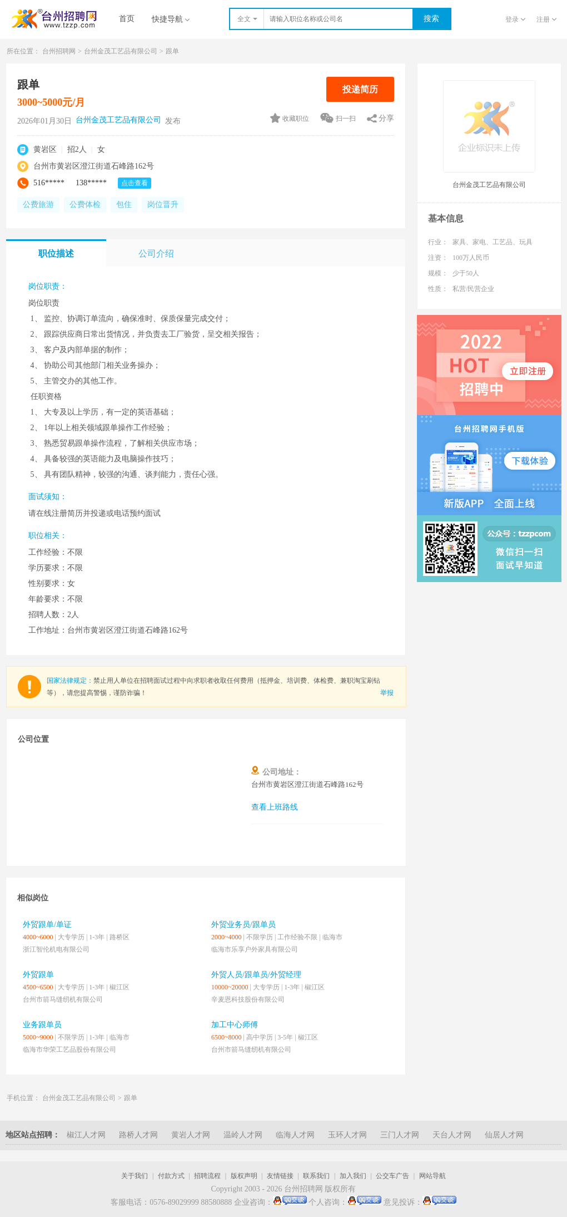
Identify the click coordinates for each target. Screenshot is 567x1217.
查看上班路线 (274, 807)
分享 (386, 118)
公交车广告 (392, 1176)
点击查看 (134, 183)
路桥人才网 (138, 1135)
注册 (546, 19)
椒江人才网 (86, 1135)
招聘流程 (207, 1176)
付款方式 (171, 1176)
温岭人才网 (242, 1135)
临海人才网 (295, 1135)
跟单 (172, 51)
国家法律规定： (70, 680)
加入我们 (353, 1176)
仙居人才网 (504, 1135)
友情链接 (280, 1176)
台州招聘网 (59, 51)
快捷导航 (171, 19)
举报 (387, 693)
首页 (127, 18)
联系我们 (316, 1176)
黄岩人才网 (190, 1135)
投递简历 (360, 89)
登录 (515, 19)
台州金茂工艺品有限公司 (120, 51)
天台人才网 (451, 1135)
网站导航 (432, 1176)
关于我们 (134, 1176)
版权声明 (244, 1176)
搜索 (431, 18)
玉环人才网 (347, 1135)
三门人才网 (399, 1135)
